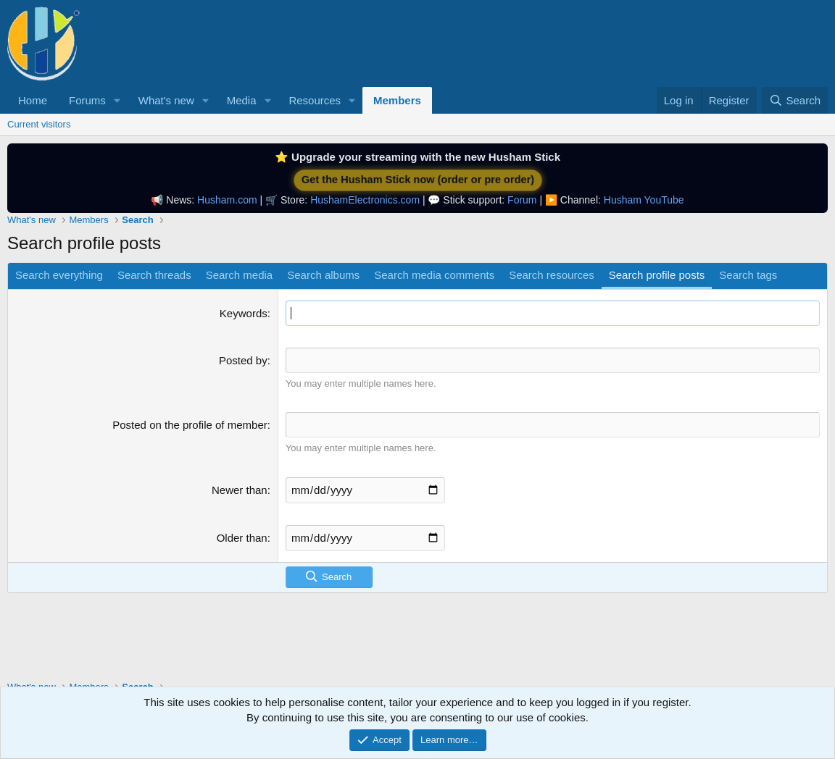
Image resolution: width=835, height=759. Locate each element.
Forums (87, 100)
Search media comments (434, 275)
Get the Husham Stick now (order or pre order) (417, 180)
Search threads (154, 275)
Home (32, 100)
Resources (314, 100)
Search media (239, 275)
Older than (242, 538)
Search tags (748, 275)
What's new (166, 100)
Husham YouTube (644, 200)
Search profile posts (657, 275)
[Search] (795, 100)
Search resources (551, 275)
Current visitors (38, 124)
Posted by (243, 360)
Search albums (323, 275)
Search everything (59, 275)
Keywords (243, 313)
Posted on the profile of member (189, 425)
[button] (117, 100)
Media (242, 100)
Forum (521, 200)
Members (397, 100)
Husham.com (227, 200)
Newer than (239, 490)
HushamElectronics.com (365, 200)
